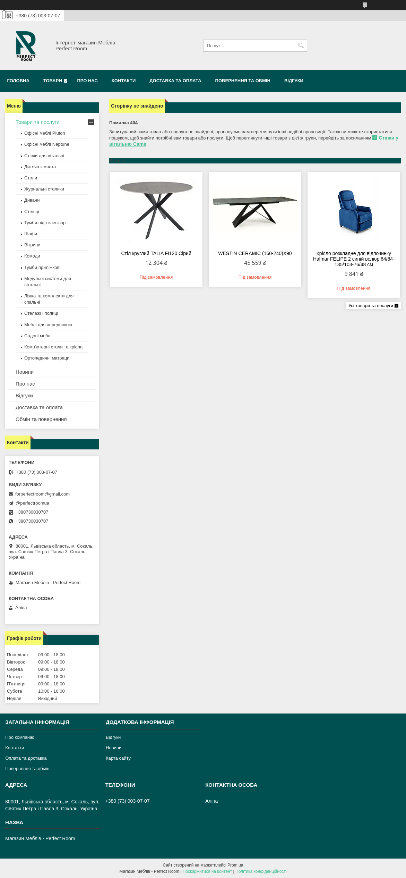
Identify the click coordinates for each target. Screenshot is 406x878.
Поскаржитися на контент (207, 871)
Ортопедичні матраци (46, 358)
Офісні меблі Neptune (46, 144)
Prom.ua (235, 865)
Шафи (30, 233)
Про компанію (19, 737)
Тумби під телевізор (45, 222)
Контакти (124, 80)
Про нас (87, 80)
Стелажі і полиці (41, 313)
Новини (25, 372)
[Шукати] (301, 46)
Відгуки (293, 80)
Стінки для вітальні (44, 155)
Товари (52, 80)
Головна (18, 80)
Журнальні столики (44, 189)
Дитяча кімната (40, 166)
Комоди (32, 256)
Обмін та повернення (41, 419)
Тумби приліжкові (42, 267)
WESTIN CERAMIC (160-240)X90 (255, 253)
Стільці (31, 211)
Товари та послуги (38, 122)
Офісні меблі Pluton (44, 133)
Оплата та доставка (25, 758)
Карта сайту (118, 758)
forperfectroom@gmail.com (42, 494)
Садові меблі (37, 335)
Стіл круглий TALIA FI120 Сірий (156, 253)
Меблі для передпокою (48, 324)
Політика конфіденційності (261, 871)
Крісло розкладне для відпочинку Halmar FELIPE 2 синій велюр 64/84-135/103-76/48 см (354, 259)
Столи (30, 177)
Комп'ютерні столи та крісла (53, 346)
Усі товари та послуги (370, 305)
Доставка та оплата (175, 80)
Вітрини (32, 244)
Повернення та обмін (242, 80)
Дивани (32, 200)
